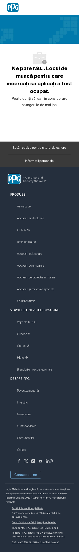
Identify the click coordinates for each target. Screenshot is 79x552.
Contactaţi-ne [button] (25, 475)
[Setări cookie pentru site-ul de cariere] (39, 148)
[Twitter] (26, 463)
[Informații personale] (39, 161)
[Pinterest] (51, 463)
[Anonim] (19, 463)
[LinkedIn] (48, 463)
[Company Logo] (13, 7)
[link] (36, 209)
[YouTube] (40, 463)
